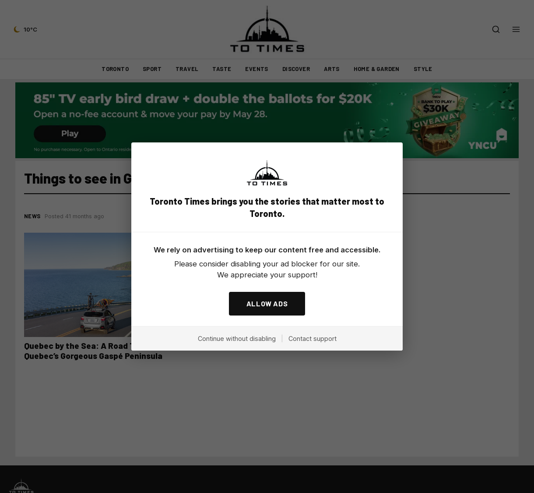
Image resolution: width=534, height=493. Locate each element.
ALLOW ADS (267, 303)
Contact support (312, 338)
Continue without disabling (237, 338)
